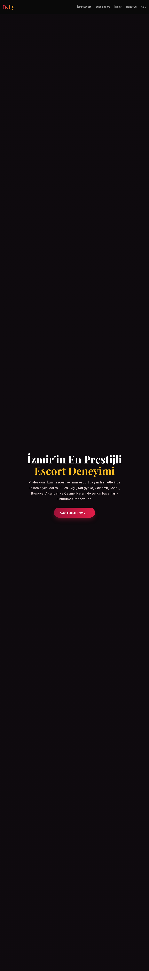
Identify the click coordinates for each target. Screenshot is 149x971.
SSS (143, 6)
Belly (8, 7)
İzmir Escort (84, 6)
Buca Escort (103, 6)
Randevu (131, 6)
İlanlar (118, 6)
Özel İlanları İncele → (74, 512)
